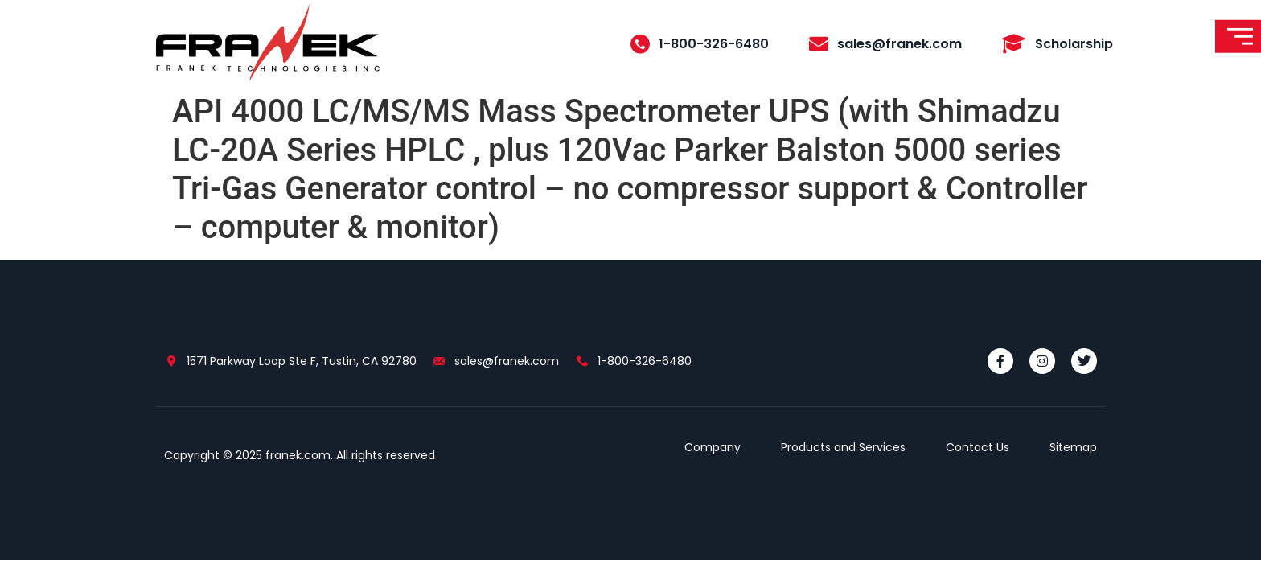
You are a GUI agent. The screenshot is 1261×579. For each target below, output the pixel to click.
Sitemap (1073, 447)
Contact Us (977, 447)
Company (712, 447)
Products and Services (843, 447)
